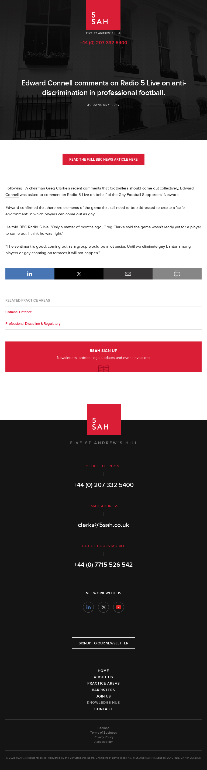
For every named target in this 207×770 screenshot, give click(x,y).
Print (177, 273)
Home (103, 671)
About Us (103, 677)
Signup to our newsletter (103, 643)
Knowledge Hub (103, 702)
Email (128, 273)
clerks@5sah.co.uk (103, 525)
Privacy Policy (103, 737)
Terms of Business (103, 733)
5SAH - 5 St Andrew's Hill (103, 17)
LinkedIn (29, 273)
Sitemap (103, 728)
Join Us (103, 696)
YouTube (118, 607)
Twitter (103, 607)
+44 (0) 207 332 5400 (103, 43)
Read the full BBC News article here (103, 159)
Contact (103, 709)
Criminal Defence (18, 312)
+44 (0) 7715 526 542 (103, 565)
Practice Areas (103, 683)
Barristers (103, 690)
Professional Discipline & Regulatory (33, 324)
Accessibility (103, 742)
